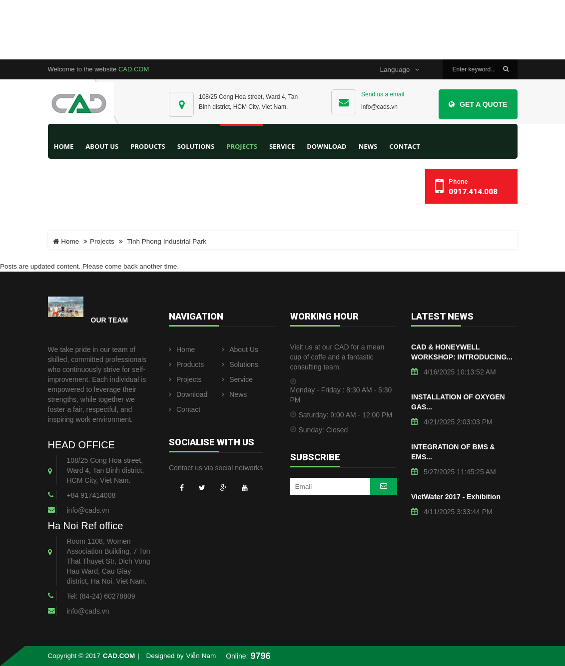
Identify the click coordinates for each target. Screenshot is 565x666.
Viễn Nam (201, 656)
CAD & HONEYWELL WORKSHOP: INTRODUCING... (462, 352)
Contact (184, 409)
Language (399, 69)
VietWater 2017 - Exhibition (456, 497)
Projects (102, 241)
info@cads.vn (379, 106)
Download (188, 394)
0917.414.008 (473, 191)
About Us (240, 349)
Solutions (240, 364)
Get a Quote (478, 104)
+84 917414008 (91, 495)
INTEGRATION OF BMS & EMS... (453, 452)
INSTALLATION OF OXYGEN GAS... (458, 402)
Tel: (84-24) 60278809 (101, 596)
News (234, 394)
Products (186, 364)
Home (64, 146)
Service (237, 379)
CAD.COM (133, 69)
